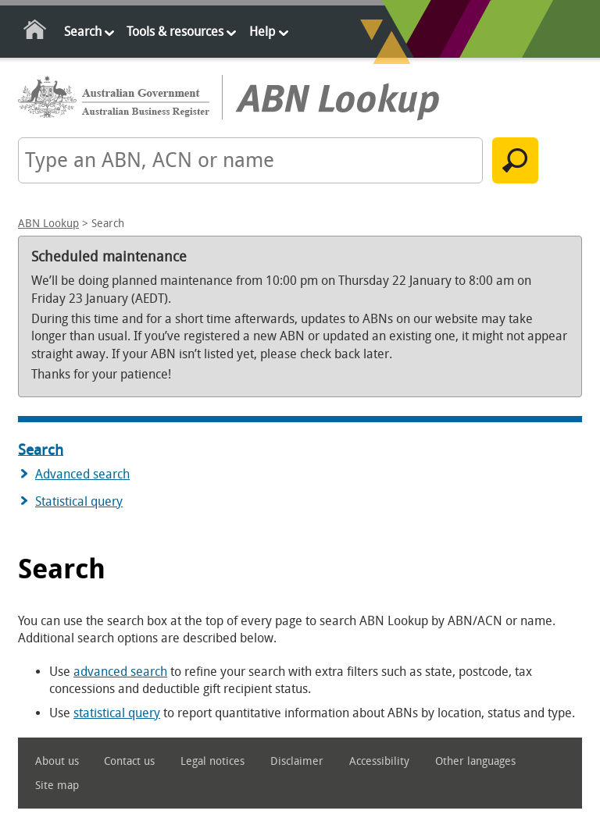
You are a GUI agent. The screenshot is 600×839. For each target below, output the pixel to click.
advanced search (120, 671)
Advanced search (82, 474)
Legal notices (212, 761)
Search (83, 31)
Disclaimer (296, 761)
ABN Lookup (48, 223)
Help (262, 31)
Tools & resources (175, 31)
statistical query (116, 713)
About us (57, 761)
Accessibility (379, 761)
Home (35, 32)
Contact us (129, 761)
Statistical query (79, 501)
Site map (57, 785)
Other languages (475, 761)
